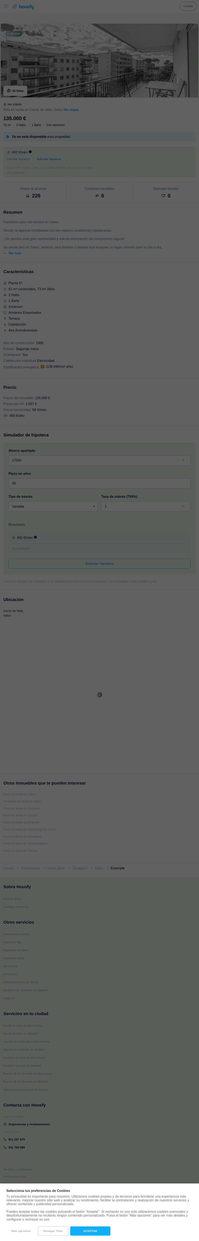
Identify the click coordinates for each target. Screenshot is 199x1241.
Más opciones (21, 1231)
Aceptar (90, 1231)
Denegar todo (53, 1231)
